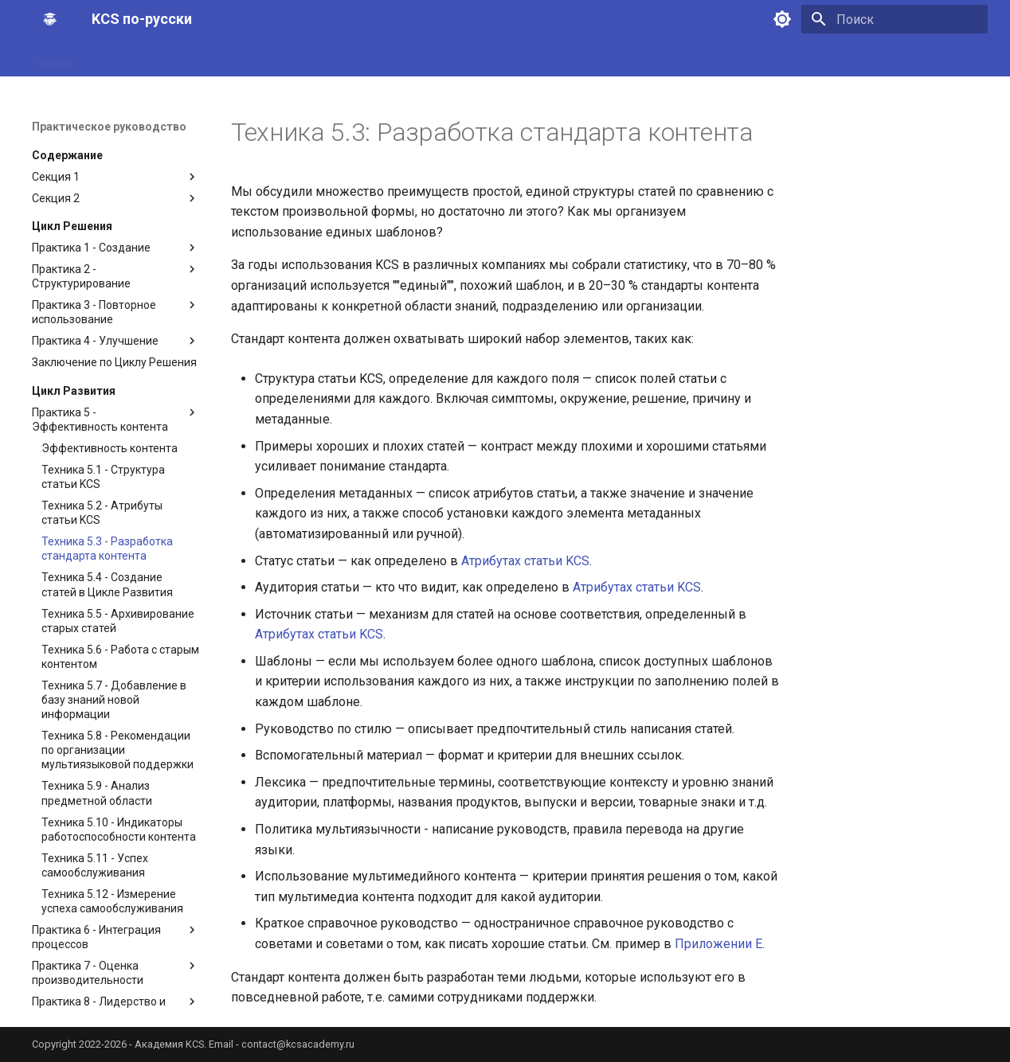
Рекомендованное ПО (925, 58)
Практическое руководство (262, 58)
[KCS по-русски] (48, 19)
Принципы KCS (131, 58)
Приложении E (718, 943)
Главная (53, 58)
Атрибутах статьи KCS (525, 560)
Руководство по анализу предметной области (640, 58)
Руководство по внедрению (426, 58)
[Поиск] (894, 19)
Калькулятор (814, 58)
